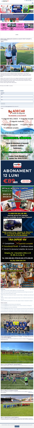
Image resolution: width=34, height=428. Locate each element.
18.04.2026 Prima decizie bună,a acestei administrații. (11, 304)
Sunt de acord (17, 426)
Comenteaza (3, 103)
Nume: (2, 94)
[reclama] (5, 12)
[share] (0, 90)
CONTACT (32, 0)
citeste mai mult (30, 339)
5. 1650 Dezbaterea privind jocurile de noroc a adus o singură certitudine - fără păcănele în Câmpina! (17, 300)
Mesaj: (2, 99)
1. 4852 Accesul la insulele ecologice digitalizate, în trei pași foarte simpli (12, 290)
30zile (33, 289)
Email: (2, 96)
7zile (30, 289)
